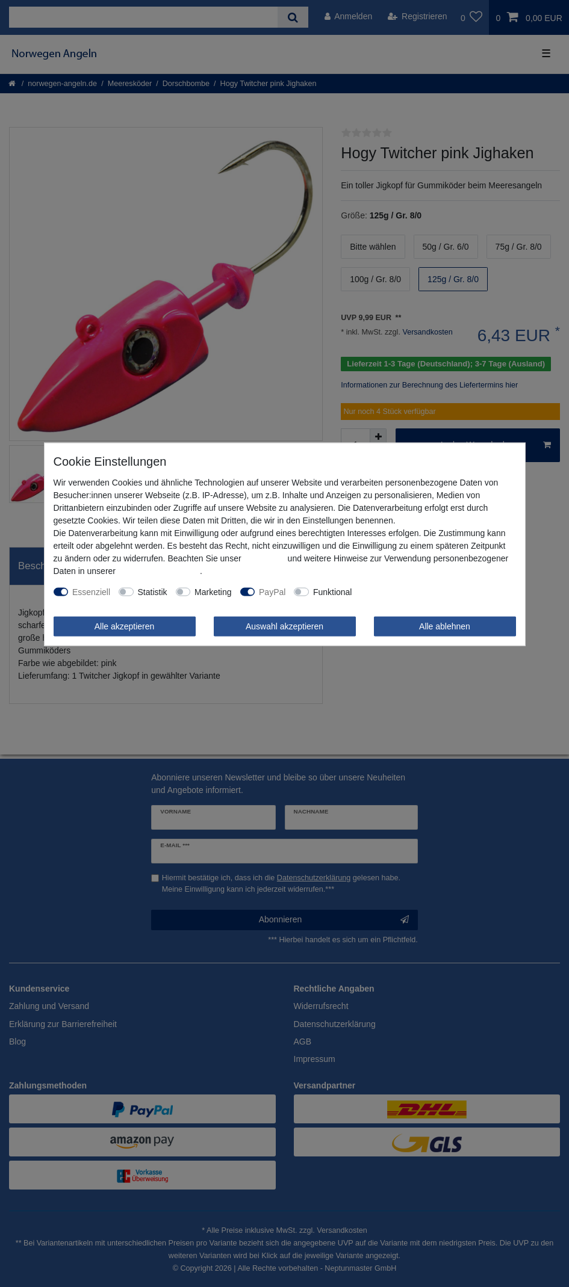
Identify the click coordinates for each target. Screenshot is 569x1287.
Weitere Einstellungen (401, 591)
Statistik (152, 591)
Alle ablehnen (444, 626)
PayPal (272, 591)
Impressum (264, 558)
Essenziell (91, 591)
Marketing (212, 591)
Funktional (332, 591)
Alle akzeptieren (125, 626)
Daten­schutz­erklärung (159, 570)
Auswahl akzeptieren (284, 626)
